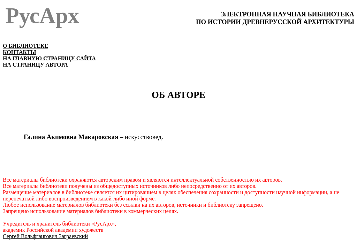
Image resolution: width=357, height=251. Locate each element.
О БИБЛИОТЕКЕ (25, 46)
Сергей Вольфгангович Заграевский (45, 236)
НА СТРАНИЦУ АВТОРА (35, 65)
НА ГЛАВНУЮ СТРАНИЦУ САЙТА (49, 58)
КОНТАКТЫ (19, 52)
